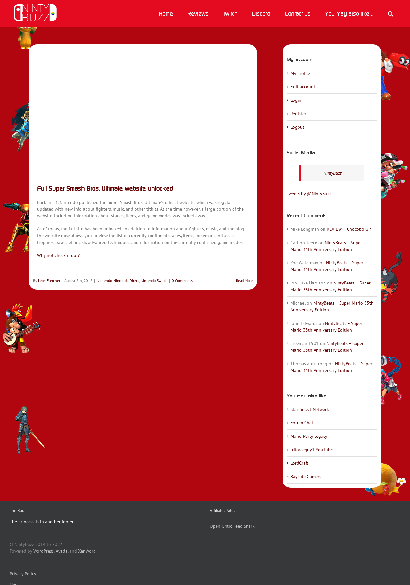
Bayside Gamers (306, 476)
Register (298, 113)
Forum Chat (302, 423)
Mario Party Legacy (309, 436)
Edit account (303, 87)
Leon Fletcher (49, 280)
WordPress (43, 551)
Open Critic (221, 526)
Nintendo (104, 280)
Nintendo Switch (154, 280)
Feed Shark (244, 526)
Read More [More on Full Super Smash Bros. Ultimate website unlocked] (244, 280)
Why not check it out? (58, 255)
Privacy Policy (23, 574)
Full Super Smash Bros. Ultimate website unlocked (105, 188)
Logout (297, 127)
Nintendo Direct (126, 280)
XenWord (87, 551)
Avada (62, 551)
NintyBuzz (333, 173)
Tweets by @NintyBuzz (309, 193)
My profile (300, 73)
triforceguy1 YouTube (312, 450)
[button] (390, 13)
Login (296, 100)
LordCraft (299, 463)
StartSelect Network (310, 409)
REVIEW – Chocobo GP (349, 229)
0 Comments (182, 280)
